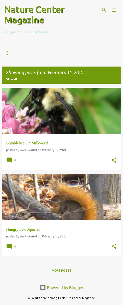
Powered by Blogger (61, 287)
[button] (114, 160)
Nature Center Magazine (34, 14)
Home (9, 53)
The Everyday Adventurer (47, 53)
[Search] (104, 10)
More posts (61, 270)
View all (12, 79)
